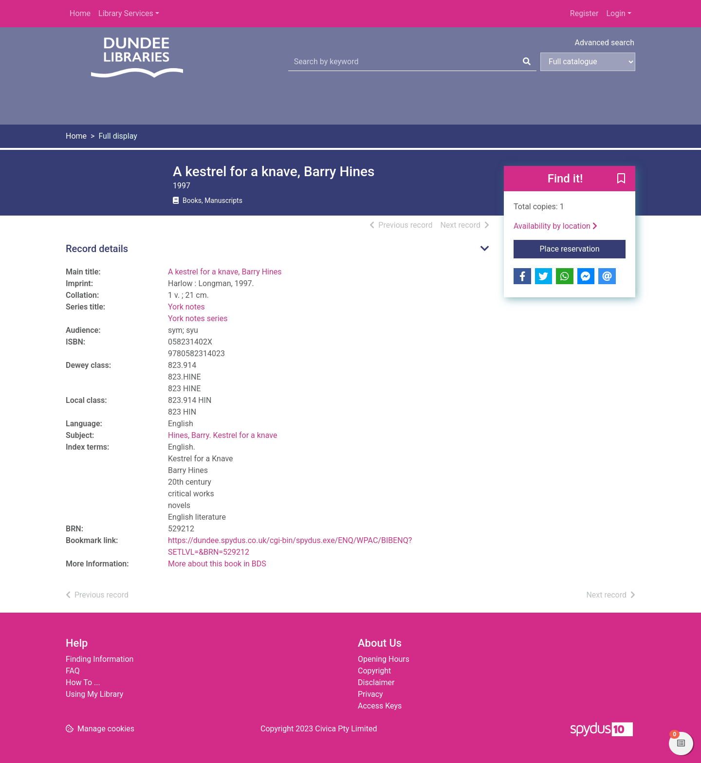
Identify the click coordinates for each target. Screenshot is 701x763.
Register (584, 13)
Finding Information (99, 659)
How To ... (83, 682)
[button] (621, 179)
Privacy (370, 694)
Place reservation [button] (583, 248)
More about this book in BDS (217, 563)
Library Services (125, 13)
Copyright (374, 670)
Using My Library (94, 694)
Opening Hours (383, 659)
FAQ (73, 670)
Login (615, 13)
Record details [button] (97, 248)
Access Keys (380, 705)
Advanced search (604, 42)
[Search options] (587, 62)
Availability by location (555, 226)
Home (80, 13)
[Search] (526, 62)
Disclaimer (376, 682)
